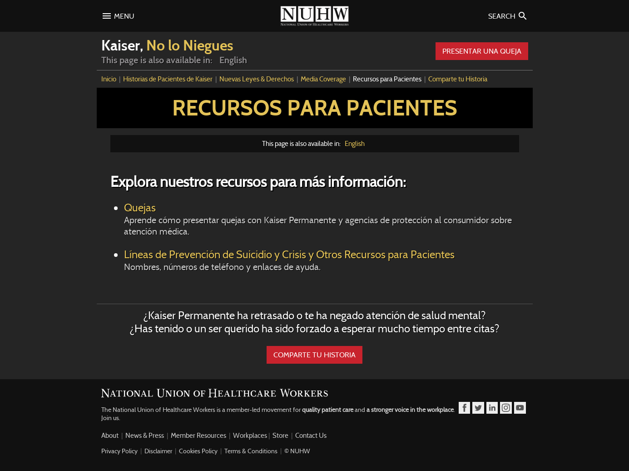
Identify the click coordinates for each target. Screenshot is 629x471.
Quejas (321, 219)
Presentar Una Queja (481, 51)
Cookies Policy (198, 451)
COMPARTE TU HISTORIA (314, 355)
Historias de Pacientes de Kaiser (168, 79)
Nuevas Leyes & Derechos (256, 79)
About (110, 435)
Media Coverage (323, 79)
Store (280, 435)
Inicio (108, 79)
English (355, 144)
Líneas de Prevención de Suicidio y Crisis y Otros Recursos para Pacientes (321, 260)
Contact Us (311, 435)
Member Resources (198, 435)
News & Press (144, 435)
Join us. (110, 418)
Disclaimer (158, 451)
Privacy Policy (119, 451)
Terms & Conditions (250, 451)
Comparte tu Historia (457, 79)
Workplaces (250, 435)
